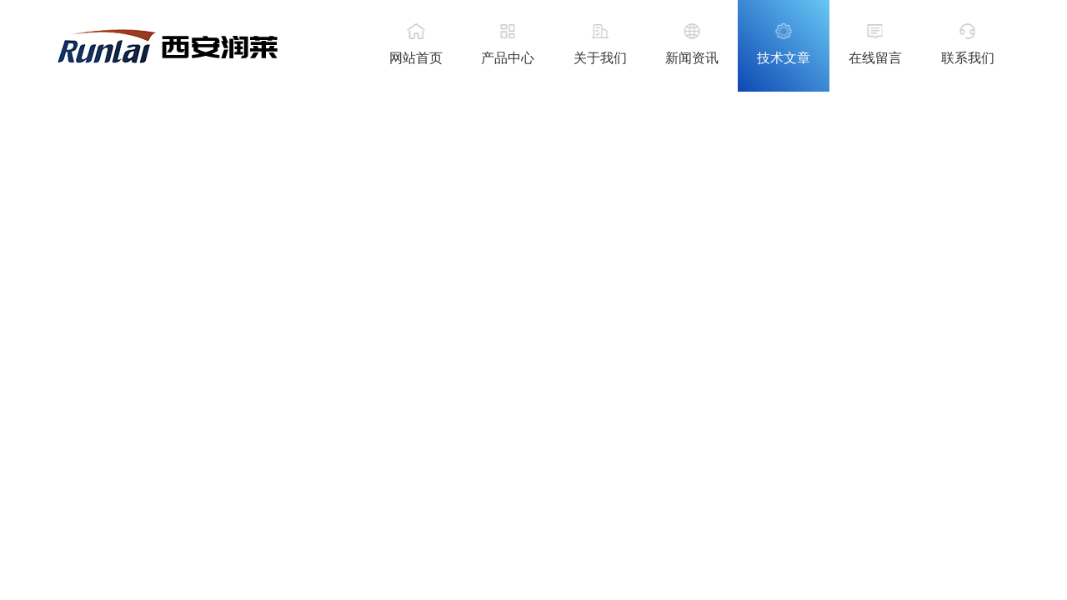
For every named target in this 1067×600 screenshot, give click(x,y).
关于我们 (600, 58)
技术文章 (783, 58)
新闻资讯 (692, 58)
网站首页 (416, 58)
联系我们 (967, 58)
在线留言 (875, 58)
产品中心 (507, 58)
